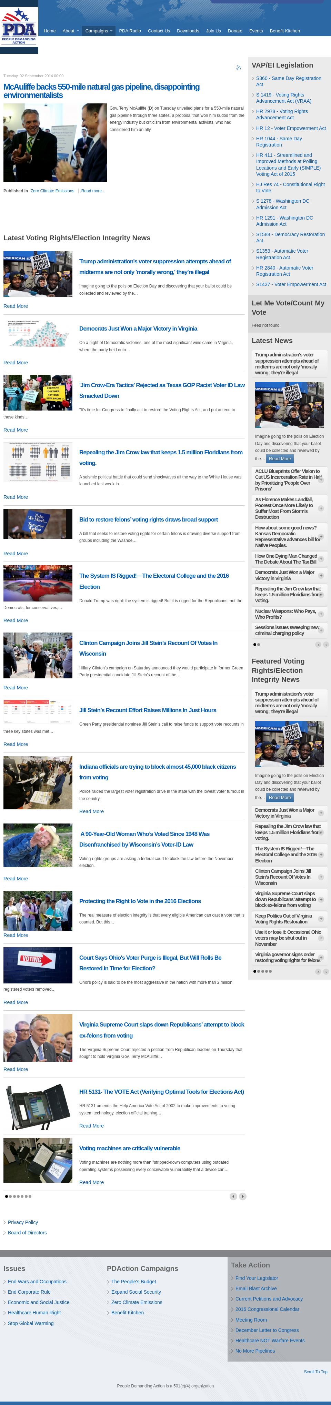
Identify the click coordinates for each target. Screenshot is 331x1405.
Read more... (93, 191)
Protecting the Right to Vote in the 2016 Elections (140, 901)
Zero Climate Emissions (52, 191)
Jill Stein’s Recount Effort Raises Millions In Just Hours (147, 710)
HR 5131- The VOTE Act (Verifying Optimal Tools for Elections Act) (161, 1091)
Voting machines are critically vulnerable (129, 1148)
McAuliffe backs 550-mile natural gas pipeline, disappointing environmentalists (101, 91)
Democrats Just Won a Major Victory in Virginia (138, 328)
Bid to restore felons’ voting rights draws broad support (148, 519)
